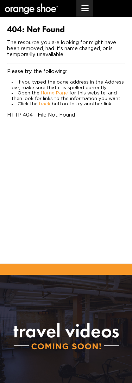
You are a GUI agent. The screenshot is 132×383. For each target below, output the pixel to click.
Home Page (54, 93)
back (44, 104)
